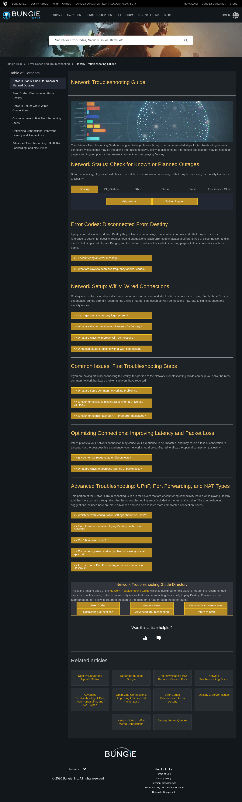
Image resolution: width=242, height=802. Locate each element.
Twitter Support (175, 201)
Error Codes (98, 605)
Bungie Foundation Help (91, 3)
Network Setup (152, 605)
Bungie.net (191, 3)
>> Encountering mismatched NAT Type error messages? (110, 415)
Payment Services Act (163, 783)
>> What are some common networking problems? (105, 390)
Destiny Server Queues (172, 720)
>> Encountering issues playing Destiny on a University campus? (108, 403)
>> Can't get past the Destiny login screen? (101, 315)
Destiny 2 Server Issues (214, 694)
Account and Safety (123, 3)
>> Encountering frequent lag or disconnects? (102, 457)
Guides (168, 15)
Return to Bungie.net (163, 792)
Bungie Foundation (214, 3)
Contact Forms (148, 15)
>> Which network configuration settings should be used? (110, 515)
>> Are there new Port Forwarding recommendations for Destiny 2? (109, 566)
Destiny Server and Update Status (90, 677)
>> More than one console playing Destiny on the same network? (108, 528)
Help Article (129, 201)
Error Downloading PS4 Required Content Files (172, 677)
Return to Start (206, 611)
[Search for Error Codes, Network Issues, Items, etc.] (121, 40)
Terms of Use (163, 773)
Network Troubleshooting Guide (130, 590)
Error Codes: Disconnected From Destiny (172, 698)
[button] (145, 638)
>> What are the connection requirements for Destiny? (108, 326)
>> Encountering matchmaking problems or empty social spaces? (109, 553)
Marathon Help (62, 3)
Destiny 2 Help (40, 3)
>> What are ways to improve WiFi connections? (104, 337)
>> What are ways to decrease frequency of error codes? (109, 268)
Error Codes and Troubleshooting (49, 63)
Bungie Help (19, 3)
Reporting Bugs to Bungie (131, 677)
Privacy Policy (163, 778)
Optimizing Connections (98, 611)
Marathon (74, 15)
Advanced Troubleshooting (152, 611)
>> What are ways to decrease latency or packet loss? (108, 468)
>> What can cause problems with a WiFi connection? (107, 348)
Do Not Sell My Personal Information (163, 787)
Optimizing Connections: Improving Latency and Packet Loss (131, 698)
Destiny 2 (56, 15)
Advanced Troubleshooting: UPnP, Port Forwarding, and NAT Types (90, 699)
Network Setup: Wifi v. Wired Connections (131, 722)
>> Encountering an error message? (96, 258)
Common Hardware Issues (206, 605)
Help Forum (125, 15)
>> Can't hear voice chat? (90, 540)
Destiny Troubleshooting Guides (96, 63)
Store (233, 3)
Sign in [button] (225, 15)
